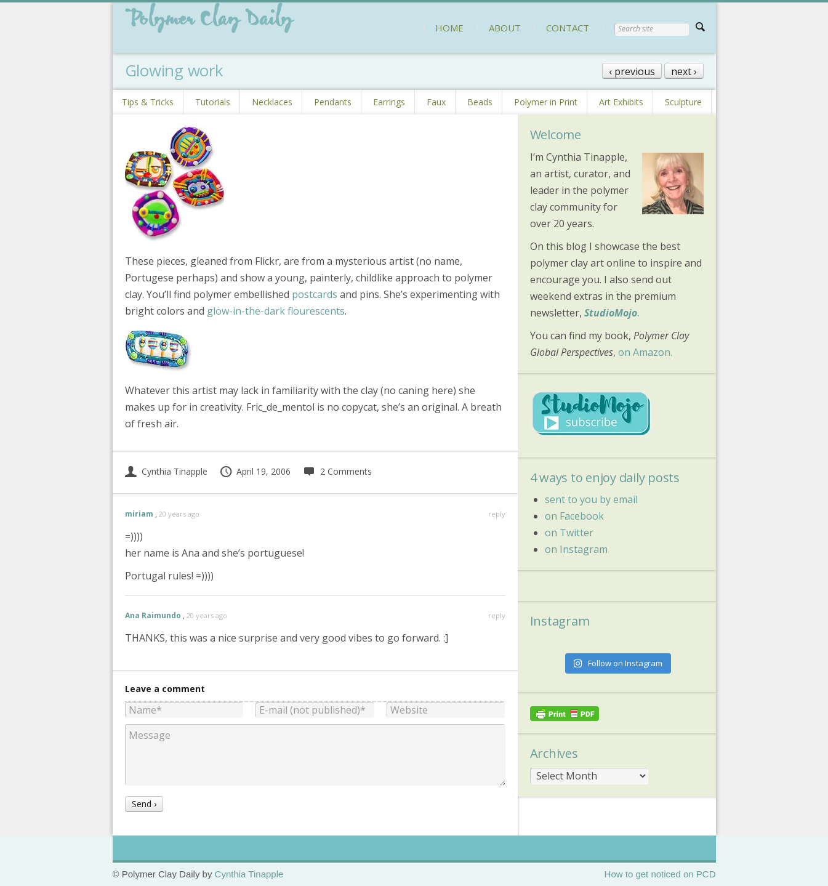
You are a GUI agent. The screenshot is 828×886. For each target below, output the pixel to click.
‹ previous (632, 71)
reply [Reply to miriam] (496, 513)
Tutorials (212, 102)
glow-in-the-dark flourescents (276, 311)
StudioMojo (610, 313)
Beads (479, 102)
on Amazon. (645, 352)
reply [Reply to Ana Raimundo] (496, 615)
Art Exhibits (621, 102)
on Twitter (569, 532)
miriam (139, 514)
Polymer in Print (545, 102)
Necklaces (272, 102)
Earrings (389, 102)
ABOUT (505, 28)
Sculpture (683, 102)
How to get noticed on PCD (660, 874)
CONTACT (567, 28)
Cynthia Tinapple (166, 471)
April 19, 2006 (255, 471)
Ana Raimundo (153, 615)
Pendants (333, 102)
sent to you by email (591, 499)
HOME (449, 28)
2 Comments (337, 471)
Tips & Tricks (148, 102)
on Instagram (576, 549)
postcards (314, 294)
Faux (436, 102)
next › (684, 71)
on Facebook (574, 516)
